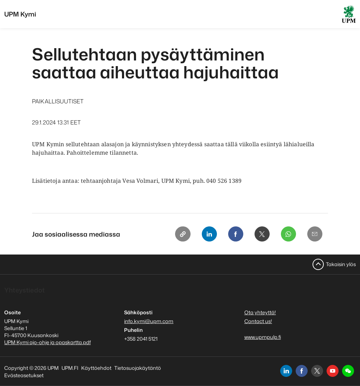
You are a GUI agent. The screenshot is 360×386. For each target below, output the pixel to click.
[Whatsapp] (288, 234)
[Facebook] (234, 234)
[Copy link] (181, 234)
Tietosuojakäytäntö (137, 368)
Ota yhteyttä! (260, 312)
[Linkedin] (208, 234)
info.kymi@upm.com (148, 321)
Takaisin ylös (341, 264)
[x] (317, 371)
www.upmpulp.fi (262, 337)
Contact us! (258, 321)
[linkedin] (286, 371)
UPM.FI (70, 368)
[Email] (314, 234)
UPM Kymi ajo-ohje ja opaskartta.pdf (47, 342)
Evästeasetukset (24, 375)
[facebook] (302, 371)
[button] (348, 371)
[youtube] (333, 371)
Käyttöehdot (96, 368)
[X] (261, 234)
